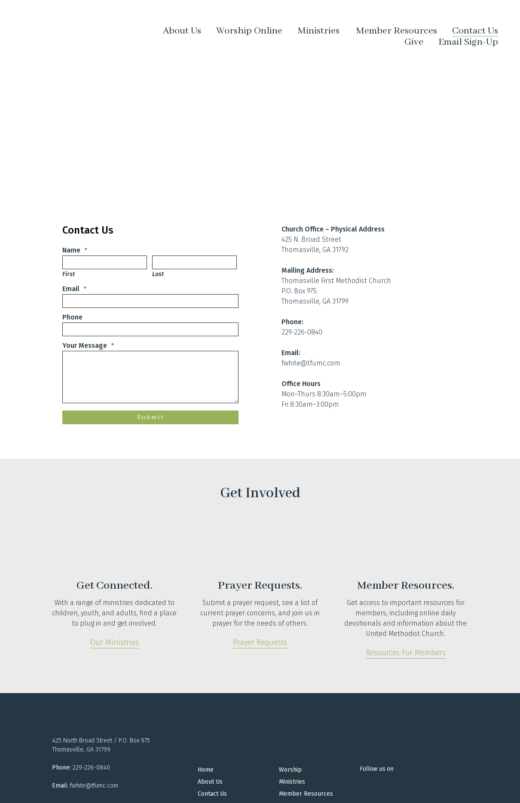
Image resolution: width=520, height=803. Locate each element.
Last (158, 274)
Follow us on (377, 769)
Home (206, 769)
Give (413, 42)
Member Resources (396, 31)
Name (71, 250)
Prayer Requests (260, 642)
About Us (182, 31)
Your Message (84, 345)
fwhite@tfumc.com (310, 363)
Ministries (318, 31)
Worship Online (249, 31)
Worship (290, 769)
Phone (72, 317)
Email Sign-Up (468, 42)
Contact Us (475, 31)
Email (71, 289)
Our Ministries (114, 642)
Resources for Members (406, 652)
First (68, 274)
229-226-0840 (301, 332)
